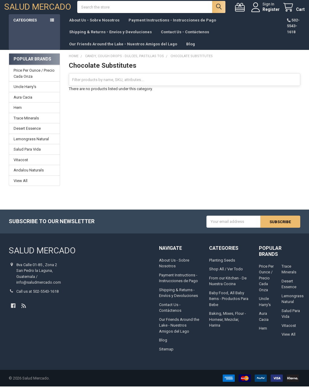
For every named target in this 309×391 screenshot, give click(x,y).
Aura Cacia (23, 101)
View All (20, 185)
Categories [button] (25, 24)
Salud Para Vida (27, 154)
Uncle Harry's (25, 91)
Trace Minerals (26, 122)
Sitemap (166, 353)
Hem (18, 112)
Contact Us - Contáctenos (185, 36)
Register (266, 11)
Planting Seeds (222, 264)
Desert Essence (27, 133)
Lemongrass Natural (31, 143)
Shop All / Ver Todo (226, 273)
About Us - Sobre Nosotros (94, 24)
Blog (190, 48)
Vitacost (21, 164)
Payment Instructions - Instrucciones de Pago (172, 24)
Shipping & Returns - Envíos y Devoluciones (110, 36)
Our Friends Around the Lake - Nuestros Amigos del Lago (123, 48)
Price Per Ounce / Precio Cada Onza (34, 78)
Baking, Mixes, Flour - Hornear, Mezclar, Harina (227, 324)
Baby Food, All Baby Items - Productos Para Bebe (228, 303)
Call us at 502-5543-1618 (37, 296)
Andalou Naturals (29, 175)
